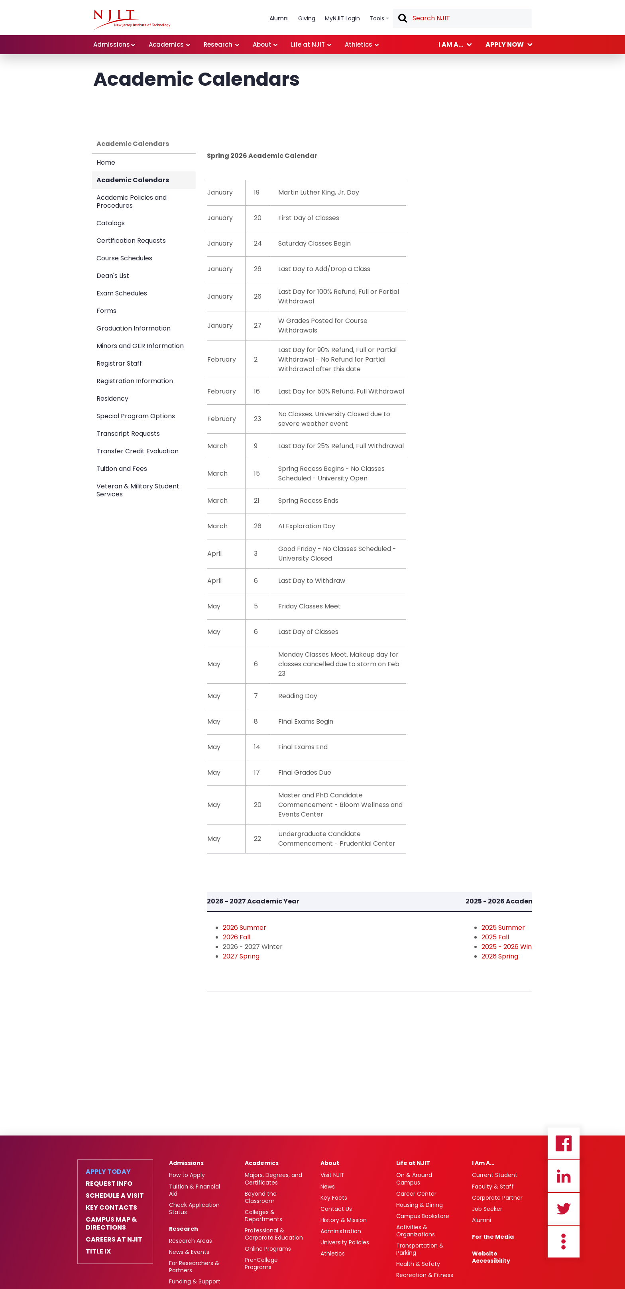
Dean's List (112, 275)
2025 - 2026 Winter (511, 946)
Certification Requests (131, 240)
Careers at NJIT (114, 1240)
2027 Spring (241, 956)
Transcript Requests (128, 433)
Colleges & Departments (263, 1215)
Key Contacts (111, 1208)
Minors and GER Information (140, 345)
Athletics (332, 1253)
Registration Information (134, 381)
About (329, 1163)
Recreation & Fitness (424, 1275)
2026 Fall (236, 937)
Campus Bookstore (422, 1216)
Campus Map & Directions (111, 1224)
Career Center (416, 1193)
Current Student (494, 1175)
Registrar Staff (119, 363)
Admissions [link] (111, 44)
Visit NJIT (332, 1175)
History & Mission (343, 1220)
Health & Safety (418, 1263)
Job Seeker (487, 1208)
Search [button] (402, 19)
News (327, 1186)
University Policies (344, 1242)
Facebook (564, 1143)
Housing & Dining (419, 1204)
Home (105, 162)
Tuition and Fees (121, 468)
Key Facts (333, 1197)
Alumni (481, 1220)
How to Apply (187, 1175)
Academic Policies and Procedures (131, 201)
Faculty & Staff (493, 1186)
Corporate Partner (497, 1197)
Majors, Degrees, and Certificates (273, 1178)
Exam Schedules (121, 293)
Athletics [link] (358, 44)
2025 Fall (495, 937)
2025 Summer (503, 927)
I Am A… (483, 1163)
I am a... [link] (450, 44)
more (564, 1242)
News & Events (189, 1252)
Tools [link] (376, 18)
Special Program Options (135, 416)
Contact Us (336, 1208)
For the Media (493, 1236)
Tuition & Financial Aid (194, 1190)
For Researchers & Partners (194, 1266)
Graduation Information (133, 328)
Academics (262, 1163)
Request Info (109, 1184)
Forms (106, 310)
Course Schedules (124, 258)
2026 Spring (500, 956)
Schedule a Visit (115, 1196)
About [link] (262, 44)
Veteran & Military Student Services (137, 490)
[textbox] (462, 18)
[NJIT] (131, 20)
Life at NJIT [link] (308, 44)
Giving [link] (306, 18)
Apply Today (108, 1172)
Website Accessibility (491, 1257)
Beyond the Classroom (261, 1197)
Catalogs (110, 223)
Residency (112, 398)
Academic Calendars (132, 143)
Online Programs (268, 1248)
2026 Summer (244, 927)
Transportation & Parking (420, 1249)
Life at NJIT (413, 1163)
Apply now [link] (504, 44)
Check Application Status (194, 1208)
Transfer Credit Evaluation (137, 451)
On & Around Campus (414, 1178)
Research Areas (190, 1240)
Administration (340, 1231)
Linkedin (564, 1176)
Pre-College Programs (261, 1263)
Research (183, 1228)
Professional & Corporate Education (274, 1234)
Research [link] (218, 44)
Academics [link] (166, 44)
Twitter (564, 1209)
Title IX (98, 1252)
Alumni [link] (279, 18)
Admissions (186, 1163)
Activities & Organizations (415, 1231)
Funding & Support (194, 1281)
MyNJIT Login (342, 18)
